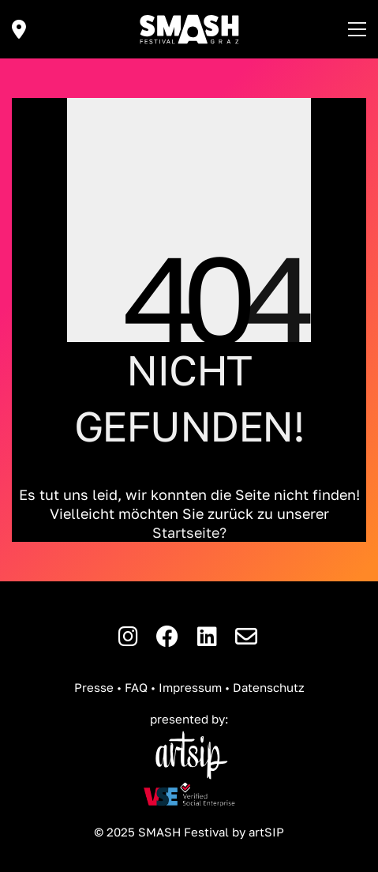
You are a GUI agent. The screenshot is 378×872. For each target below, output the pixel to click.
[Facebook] (167, 636)
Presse (94, 687)
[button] (357, 29)
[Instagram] (128, 636)
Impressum (190, 687)
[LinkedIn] (207, 636)
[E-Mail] (246, 636)
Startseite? (189, 532)
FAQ (136, 687)
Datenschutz (269, 687)
